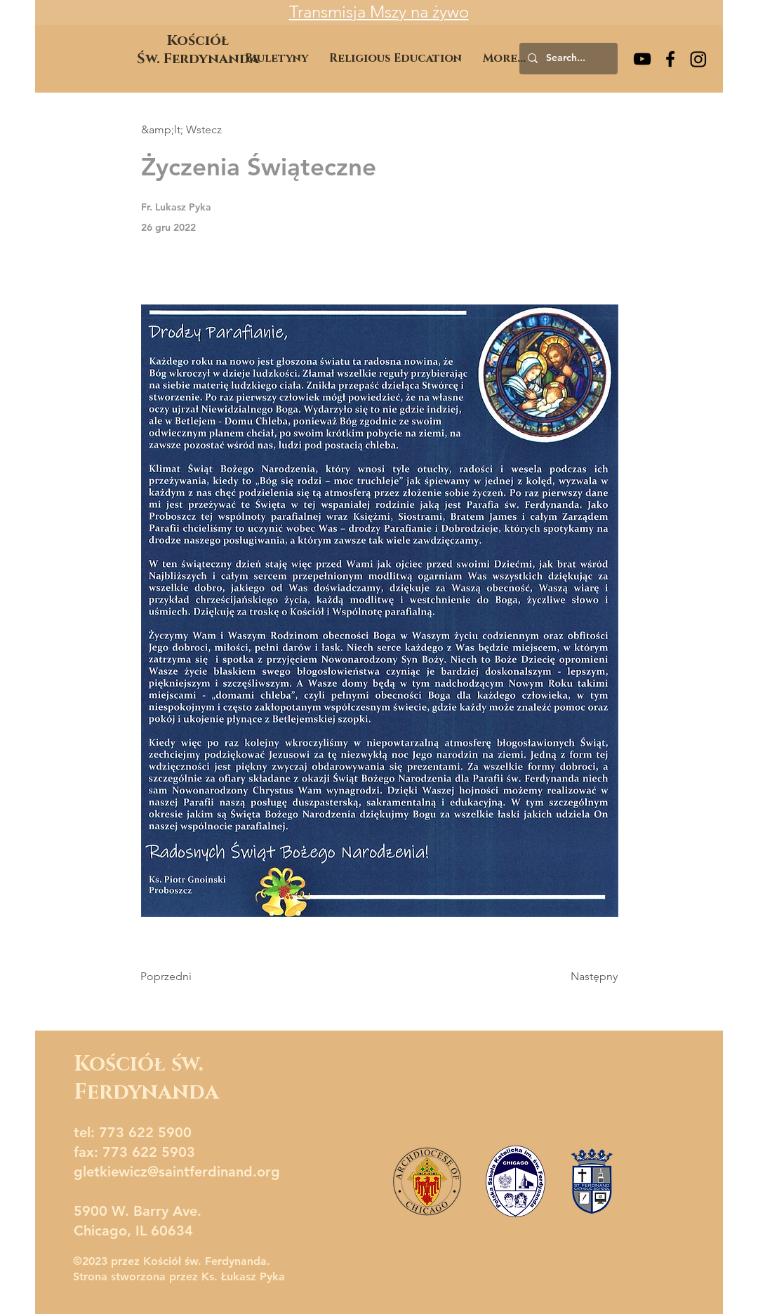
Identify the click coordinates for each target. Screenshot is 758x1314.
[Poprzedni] (186, 977)
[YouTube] (642, 58)
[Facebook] (670, 58)
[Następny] (582, 977)
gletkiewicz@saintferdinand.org (177, 1171)
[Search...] (567, 58)
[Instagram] (698, 58)
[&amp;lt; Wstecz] (187, 130)
